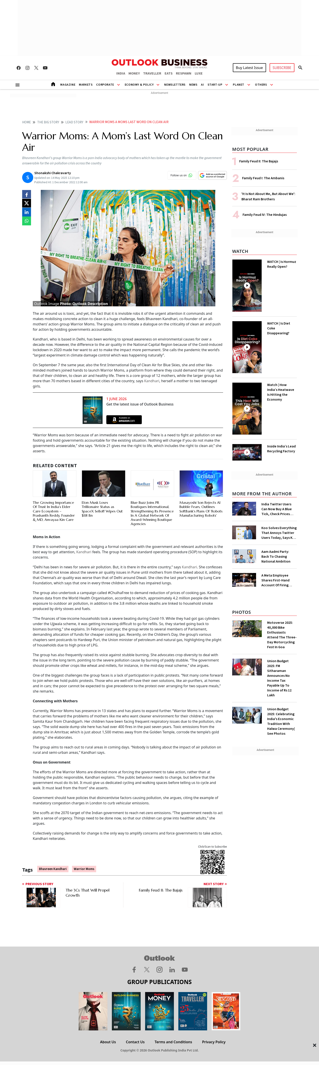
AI (202, 85)
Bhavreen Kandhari (53, 869)
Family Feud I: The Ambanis (263, 178)
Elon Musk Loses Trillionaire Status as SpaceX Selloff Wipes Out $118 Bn (102, 509)
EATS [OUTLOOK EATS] (169, 73)
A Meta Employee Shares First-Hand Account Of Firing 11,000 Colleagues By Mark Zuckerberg (277, 580)
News (193, 85)
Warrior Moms (84, 869)
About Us (108, 1041)
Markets (86, 85)
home (26, 122)
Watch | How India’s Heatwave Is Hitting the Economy (280, 392)
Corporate (105, 85)
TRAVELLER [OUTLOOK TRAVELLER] (152, 73)
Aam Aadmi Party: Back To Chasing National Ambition (275, 556)
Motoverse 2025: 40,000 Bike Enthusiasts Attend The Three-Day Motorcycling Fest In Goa (282, 635)
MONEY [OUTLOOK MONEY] (134, 73)
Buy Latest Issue (249, 67)
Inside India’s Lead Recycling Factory (281, 449)
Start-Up (215, 85)
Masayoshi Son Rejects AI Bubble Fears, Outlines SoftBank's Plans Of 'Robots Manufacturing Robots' (200, 509)
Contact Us (135, 1041)
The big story (48, 122)
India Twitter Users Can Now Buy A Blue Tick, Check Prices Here (276, 509)
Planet (238, 85)
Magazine (67, 85)
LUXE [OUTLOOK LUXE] (199, 73)
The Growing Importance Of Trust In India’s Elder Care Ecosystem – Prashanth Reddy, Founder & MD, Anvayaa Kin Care (54, 511)
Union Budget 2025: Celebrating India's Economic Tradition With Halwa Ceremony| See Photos (281, 721)
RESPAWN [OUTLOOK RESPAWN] (183, 73)
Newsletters (175, 85)
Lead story (74, 122)
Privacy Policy (214, 1041)
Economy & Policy (139, 85)
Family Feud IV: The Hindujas (265, 214)
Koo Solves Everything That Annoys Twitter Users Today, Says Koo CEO (279, 533)
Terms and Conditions (173, 1041)
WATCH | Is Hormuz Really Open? (281, 264)
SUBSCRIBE (282, 67)
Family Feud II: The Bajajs (258, 161)
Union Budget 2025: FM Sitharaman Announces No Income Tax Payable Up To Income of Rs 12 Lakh (279, 678)
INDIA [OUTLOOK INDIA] (120, 73)
